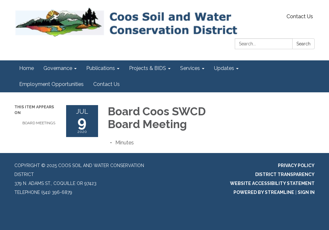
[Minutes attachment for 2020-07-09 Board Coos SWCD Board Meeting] (124, 143)
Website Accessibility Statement (272, 183)
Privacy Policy (296, 165)
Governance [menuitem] (57, 68)
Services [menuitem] (190, 68)
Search (303, 43)
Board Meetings (38, 123)
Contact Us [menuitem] (106, 84)
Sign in (306, 192)
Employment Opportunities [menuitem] (51, 84)
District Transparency (285, 174)
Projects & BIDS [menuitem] (147, 68)
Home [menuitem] (26, 68)
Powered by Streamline (263, 192)
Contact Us (300, 16)
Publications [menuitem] (100, 68)
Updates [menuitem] (224, 68)
